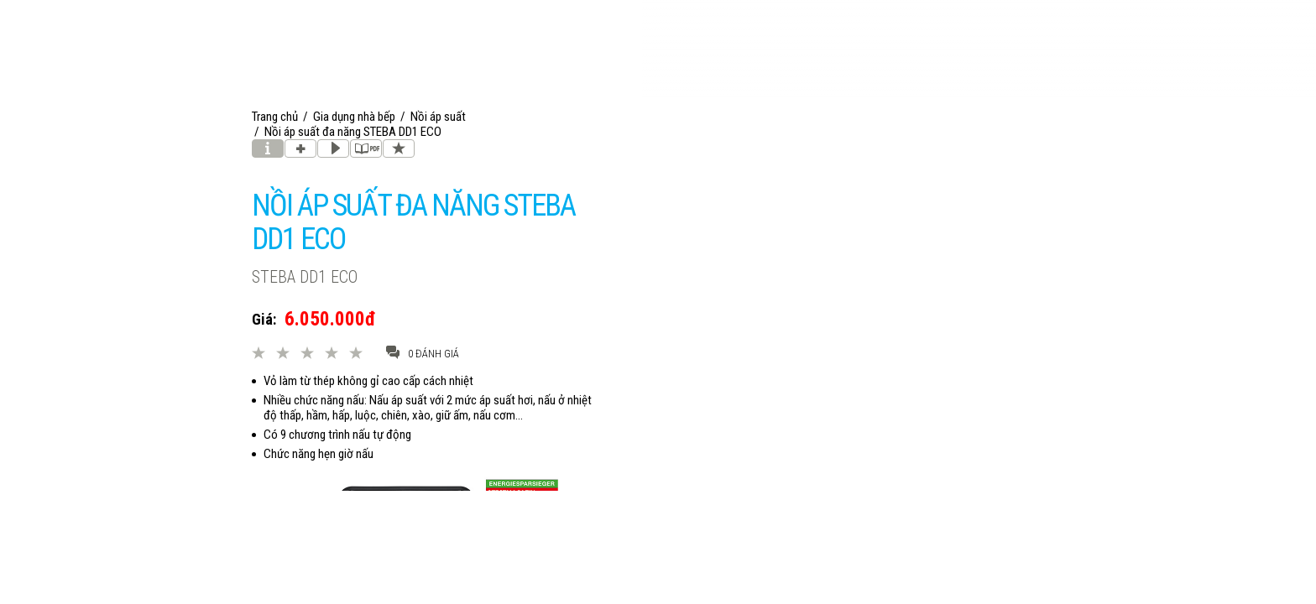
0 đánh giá (422, 353)
